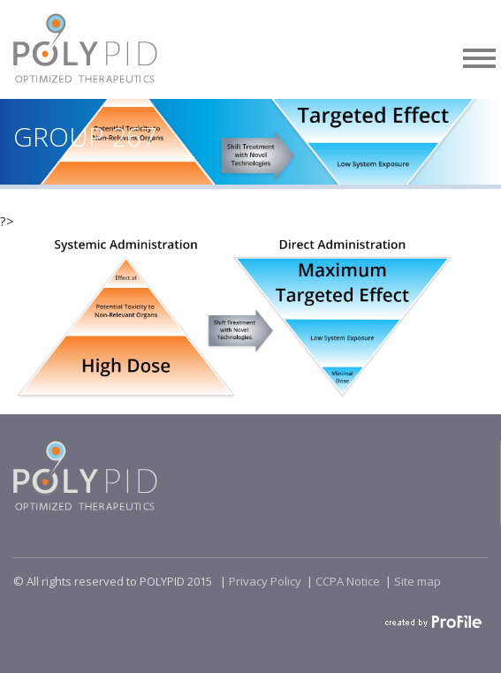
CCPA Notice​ (347, 581)
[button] (480, 55)
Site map (417, 581)
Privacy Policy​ (265, 581)
